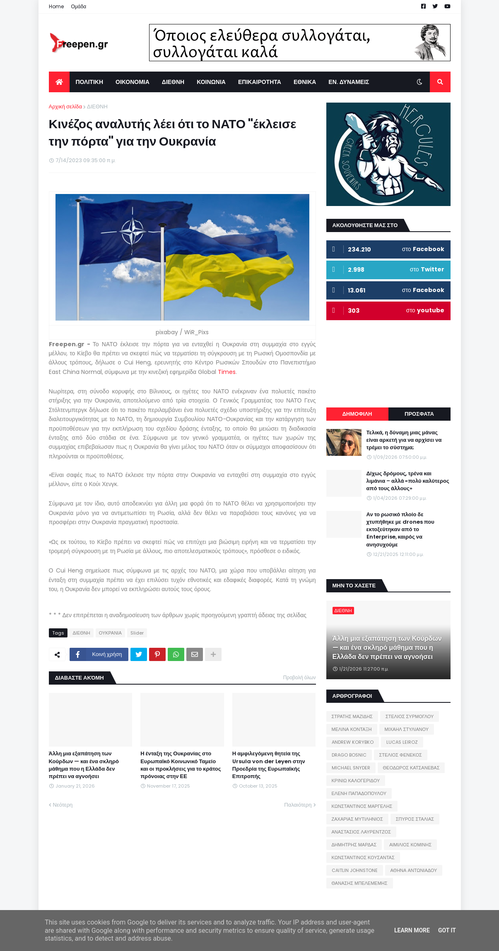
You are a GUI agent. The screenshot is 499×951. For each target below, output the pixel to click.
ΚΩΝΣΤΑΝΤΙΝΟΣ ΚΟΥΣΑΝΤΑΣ (363, 857)
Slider (137, 633)
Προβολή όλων (299, 677)
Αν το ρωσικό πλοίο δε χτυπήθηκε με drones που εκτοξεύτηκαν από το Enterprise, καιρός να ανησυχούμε (400, 530)
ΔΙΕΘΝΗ (97, 106)
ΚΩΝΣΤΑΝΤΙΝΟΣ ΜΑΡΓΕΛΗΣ (362, 806)
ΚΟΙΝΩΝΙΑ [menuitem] (211, 82)
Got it (447, 930)
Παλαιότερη (297, 805)
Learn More (412, 930)
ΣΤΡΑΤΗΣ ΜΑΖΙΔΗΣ (352, 716)
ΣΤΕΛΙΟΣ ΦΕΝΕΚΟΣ (400, 755)
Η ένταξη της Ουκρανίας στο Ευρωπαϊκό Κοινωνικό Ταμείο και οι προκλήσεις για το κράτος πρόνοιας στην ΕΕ (180, 765)
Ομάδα (79, 6)
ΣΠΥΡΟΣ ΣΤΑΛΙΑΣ (415, 819)
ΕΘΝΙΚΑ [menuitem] (305, 82)
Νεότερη (63, 805)
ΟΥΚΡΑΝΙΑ (110, 633)
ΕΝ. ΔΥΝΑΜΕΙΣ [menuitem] (348, 82)
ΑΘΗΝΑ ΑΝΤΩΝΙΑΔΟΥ (414, 870)
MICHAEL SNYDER (351, 767)
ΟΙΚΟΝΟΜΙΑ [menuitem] (132, 82)
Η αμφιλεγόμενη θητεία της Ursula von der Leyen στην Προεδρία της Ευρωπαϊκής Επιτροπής (268, 765)
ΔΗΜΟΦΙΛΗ (357, 414)
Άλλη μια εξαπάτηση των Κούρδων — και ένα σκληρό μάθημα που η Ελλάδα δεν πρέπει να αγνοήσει (84, 765)
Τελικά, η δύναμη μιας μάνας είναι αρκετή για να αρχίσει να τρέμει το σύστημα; (404, 440)
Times (227, 372)
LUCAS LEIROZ (402, 742)
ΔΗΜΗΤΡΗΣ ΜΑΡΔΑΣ (354, 844)
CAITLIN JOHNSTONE (355, 870)
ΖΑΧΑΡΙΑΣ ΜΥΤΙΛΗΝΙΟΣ (357, 819)
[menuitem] (59, 82)
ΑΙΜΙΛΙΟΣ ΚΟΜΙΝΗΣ (410, 844)
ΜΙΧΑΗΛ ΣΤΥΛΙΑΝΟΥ (407, 729)
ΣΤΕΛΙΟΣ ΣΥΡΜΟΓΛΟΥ (410, 716)
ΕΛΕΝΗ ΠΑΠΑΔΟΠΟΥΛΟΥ (359, 793)
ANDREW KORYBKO (353, 742)
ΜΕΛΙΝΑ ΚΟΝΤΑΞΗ (352, 729)
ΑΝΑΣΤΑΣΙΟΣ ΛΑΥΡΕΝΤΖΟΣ (361, 832)
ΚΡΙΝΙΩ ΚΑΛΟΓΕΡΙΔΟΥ (356, 780)
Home (56, 6)
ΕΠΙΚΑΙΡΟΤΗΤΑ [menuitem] (259, 82)
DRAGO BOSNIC (349, 755)
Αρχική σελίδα (65, 106)
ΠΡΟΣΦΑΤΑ (419, 414)
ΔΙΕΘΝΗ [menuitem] (173, 82)
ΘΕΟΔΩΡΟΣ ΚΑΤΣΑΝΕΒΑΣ (411, 767)
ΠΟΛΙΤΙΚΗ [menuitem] (90, 82)
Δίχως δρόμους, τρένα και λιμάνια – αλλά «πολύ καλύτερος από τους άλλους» (407, 481)
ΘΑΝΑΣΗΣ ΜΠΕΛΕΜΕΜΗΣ (360, 883)
